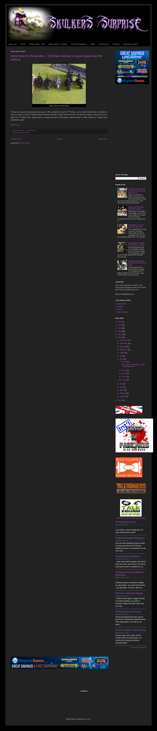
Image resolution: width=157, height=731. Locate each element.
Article (22, 44)
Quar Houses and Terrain (129, 612)
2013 (120, 334)
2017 (120, 322)
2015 (120, 328)
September (124, 350)
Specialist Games (130, 44)
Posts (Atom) (25, 143)
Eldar (92, 44)
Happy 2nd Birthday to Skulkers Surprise (136, 208)
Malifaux (120, 306)
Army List (12, 44)
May (121, 384)
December (124, 340)
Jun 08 (124, 377)
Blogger (88, 719)
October (123, 347)
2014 (120, 331)
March (122, 390)
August (122, 353)
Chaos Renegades (79, 44)
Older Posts (102, 139)
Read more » (15, 125)
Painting (116, 44)
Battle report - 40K (37, 44)
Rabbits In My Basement (137, 540)
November (124, 343)
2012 (120, 337)
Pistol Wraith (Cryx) (127, 522)
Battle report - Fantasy (58, 44)
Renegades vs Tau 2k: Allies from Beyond (136, 226)
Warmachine (121, 304)
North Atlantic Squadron (129, 556)
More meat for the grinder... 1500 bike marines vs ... (133, 365)
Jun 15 (124, 374)
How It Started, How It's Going (132, 630)
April (121, 387)
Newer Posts (16, 139)
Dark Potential (122, 312)
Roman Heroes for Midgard (130, 593)
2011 (120, 400)
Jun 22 (124, 370)
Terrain (119, 309)
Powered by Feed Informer (138, 647)
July (121, 356)
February (123, 393)
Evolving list (104, 44)
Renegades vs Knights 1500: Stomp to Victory (136, 244)
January (123, 396)
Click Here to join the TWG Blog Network (130, 518)
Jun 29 (124, 362)
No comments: (31, 130)
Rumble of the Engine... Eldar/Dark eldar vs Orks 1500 (137, 263)
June (122, 359)
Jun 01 (124, 380)
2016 (120, 325)
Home (59, 139)
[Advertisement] (125, 129)
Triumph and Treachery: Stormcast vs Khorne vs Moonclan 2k (136, 191)
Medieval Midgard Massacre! (131, 538)
